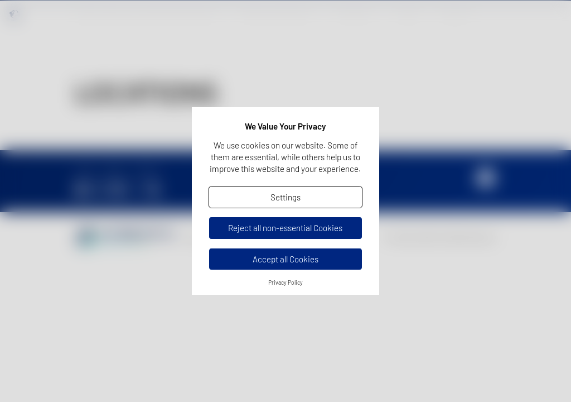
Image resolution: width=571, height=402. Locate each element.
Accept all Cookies (285, 259)
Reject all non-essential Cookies (285, 228)
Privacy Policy (285, 282)
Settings (285, 197)
